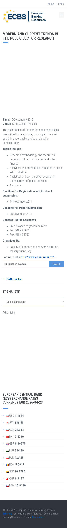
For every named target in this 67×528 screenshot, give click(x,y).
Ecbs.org (7, 513)
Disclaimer (37, 517)
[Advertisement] (33, 79)
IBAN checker (14, 279)
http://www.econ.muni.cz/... (38, 257)
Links (61, 4)
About (51, 4)
